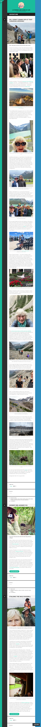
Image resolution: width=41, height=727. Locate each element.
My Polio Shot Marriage (14, 567)
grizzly (26, 469)
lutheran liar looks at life (21, 10)
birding (16, 590)
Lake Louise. (27, 86)
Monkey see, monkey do (18, 505)
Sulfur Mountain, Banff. (25, 250)
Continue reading (14, 571)
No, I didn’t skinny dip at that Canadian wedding (20, 20)
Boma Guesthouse (25, 702)
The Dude (26, 590)
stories (22, 590)
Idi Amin (17, 643)
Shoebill (15, 656)
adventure (12, 590)
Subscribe (36, 724)
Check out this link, (19, 551)
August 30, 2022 (13, 497)
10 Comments (12, 592)
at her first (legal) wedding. (18, 107)
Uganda (11, 591)
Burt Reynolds (15, 543)
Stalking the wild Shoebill (20, 596)
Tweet (11, 486)
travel (29, 590)
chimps (19, 590)
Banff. (25, 226)
